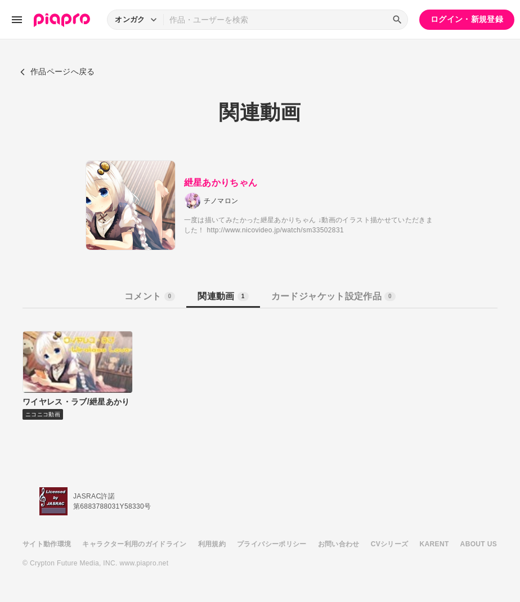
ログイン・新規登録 (467, 19)
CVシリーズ (390, 544)
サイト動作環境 (47, 544)
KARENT (434, 544)
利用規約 (212, 544)
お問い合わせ (339, 544)
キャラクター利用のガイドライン (134, 544)
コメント (149, 296)
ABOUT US (478, 544)
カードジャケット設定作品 (333, 296)
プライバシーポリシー (272, 544)
